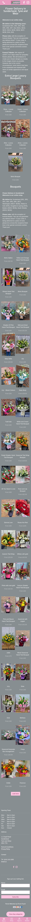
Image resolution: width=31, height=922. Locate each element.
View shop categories (15, 914)
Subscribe (15, 897)
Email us (4, 861)
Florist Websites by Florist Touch (15, 904)
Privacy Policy (5, 849)
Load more (15, 794)
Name (3, 883)
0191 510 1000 (9, 859)
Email (3, 889)
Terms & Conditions (7, 847)
